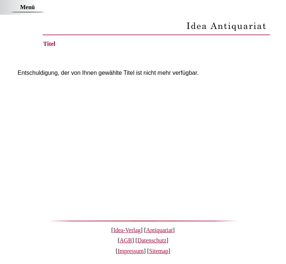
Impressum (131, 251)
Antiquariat (159, 230)
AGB (126, 240)
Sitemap (158, 251)
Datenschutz (152, 240)
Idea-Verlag (127, 230)
